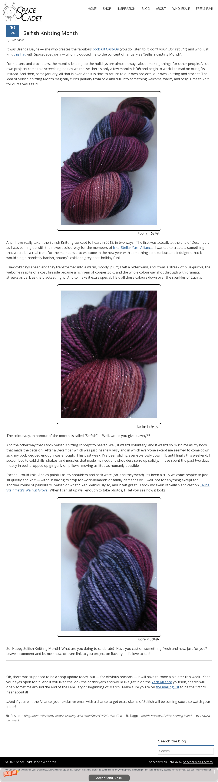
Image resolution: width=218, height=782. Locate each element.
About (161, 8)
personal (156, 716)
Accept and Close (109, 778)
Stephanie (16, 40)
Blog (146, 8)
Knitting (70, 716)
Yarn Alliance (162, 682)
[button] (109, 775)
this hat (19, 54)
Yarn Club (115, 716)
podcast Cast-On (106, 49)
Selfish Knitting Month (50, 33)
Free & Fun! (204, 8)
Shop (107, 8)
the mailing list (167, 687)
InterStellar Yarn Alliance (132, 247)
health (145, 716)
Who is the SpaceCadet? (92, 716)
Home (92, 8)
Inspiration (126, 8)
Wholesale (181, 8)
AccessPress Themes (198, 762)
